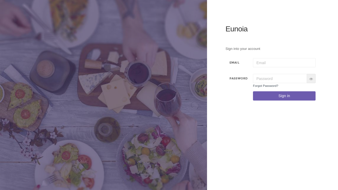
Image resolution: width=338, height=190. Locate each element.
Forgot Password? (265, 85)
